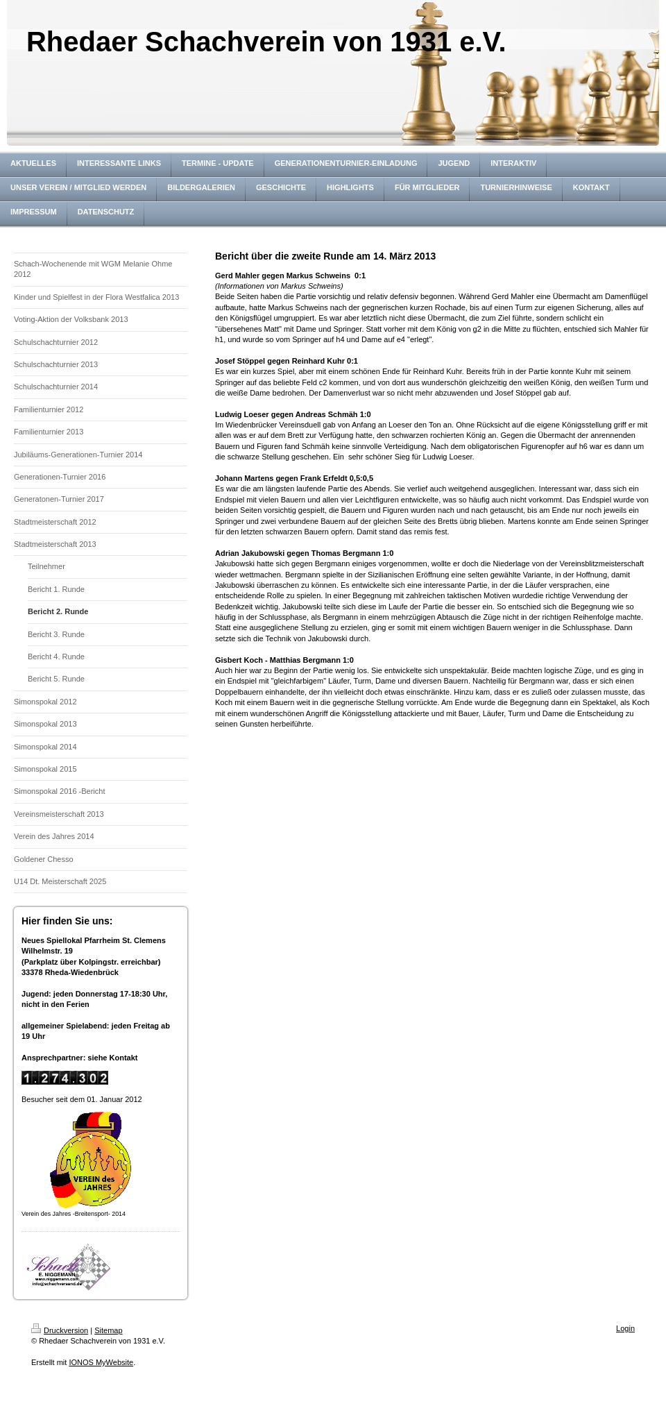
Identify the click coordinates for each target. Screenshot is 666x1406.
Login (625, 1328)
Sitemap (108, 1330)
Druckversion (59, 1330)
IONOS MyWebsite (101, 1362)
